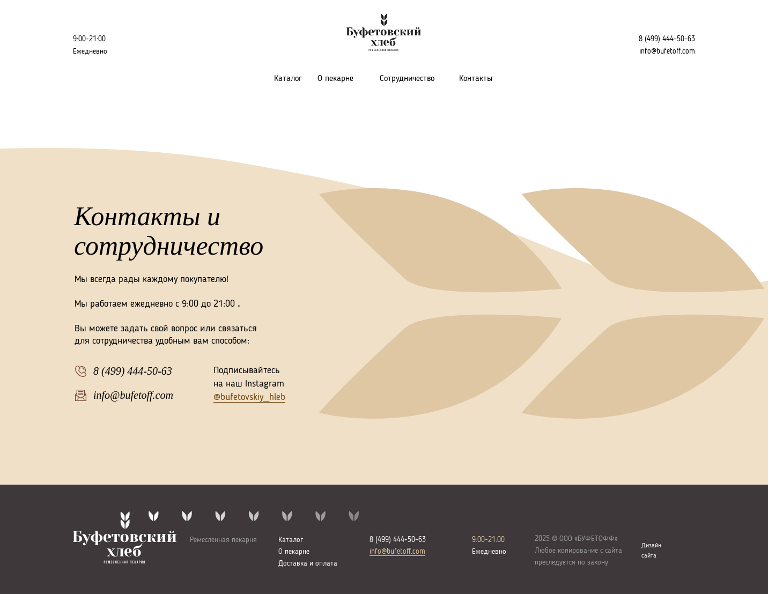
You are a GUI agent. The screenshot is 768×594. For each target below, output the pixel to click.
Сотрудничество (407, 79)
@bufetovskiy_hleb (249, 397)
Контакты (475, 79)
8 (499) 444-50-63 (667, 39)
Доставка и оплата (307, 563)
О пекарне (335, 79)
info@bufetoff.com (397, 551)
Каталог (288, 79)
